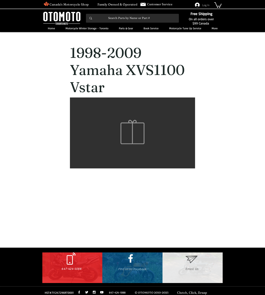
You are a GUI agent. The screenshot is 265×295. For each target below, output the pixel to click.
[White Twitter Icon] (87, 292)
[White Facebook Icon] (130, 258)
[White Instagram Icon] (94, 292)
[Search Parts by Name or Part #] (132, 18)
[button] (218, 5)
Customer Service (160, 4)
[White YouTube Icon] (102, 292)
